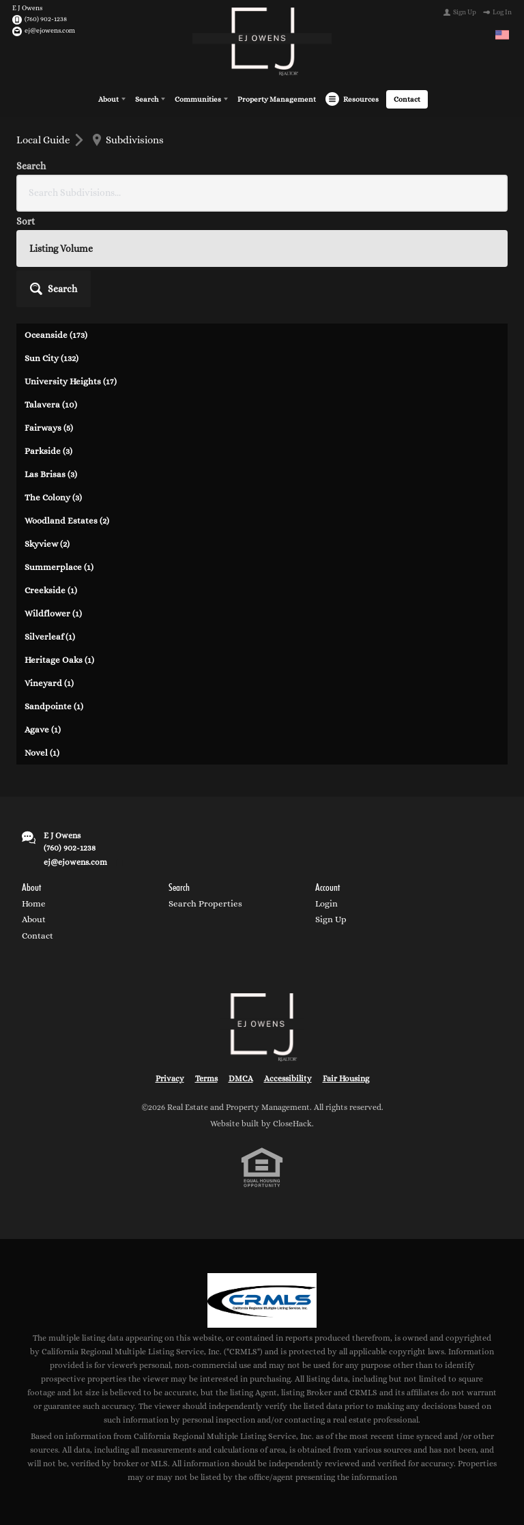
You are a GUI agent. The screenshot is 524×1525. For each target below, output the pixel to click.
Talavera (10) (51, 305)
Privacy (170, 979)
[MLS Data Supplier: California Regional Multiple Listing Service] (262, 1201)
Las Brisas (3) (51, 375)
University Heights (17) (71, 282)
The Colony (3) (53, 398)
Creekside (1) (51, 491)
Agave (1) (43, 630)
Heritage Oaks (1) (59, 561)
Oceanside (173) (56, 236)
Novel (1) (42, 654)
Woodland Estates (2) (67, 421)
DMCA (241, 979)
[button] (470, 174)
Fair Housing (346, 979)
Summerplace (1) (59, 468)
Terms (206, 979)
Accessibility (288, 979)
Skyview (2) (47, 445)
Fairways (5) (49, 329)
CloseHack (292, 1024)
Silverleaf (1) (50, 537)
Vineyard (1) (49, 584)
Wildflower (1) (53, 514)
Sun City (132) (51, 259)
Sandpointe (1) (54, 607)
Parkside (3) (48, 352)
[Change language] (502, 34)
